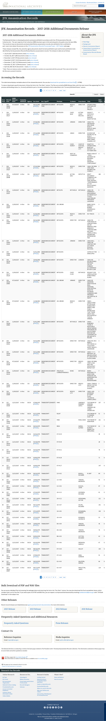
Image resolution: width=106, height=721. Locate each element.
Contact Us (101, 2)
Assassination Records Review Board (92, 53)
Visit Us (74, 12)
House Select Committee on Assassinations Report (91, 49)
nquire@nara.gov (13, 640)
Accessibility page (42, 658)
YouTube (56, 707)
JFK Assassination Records (27, 22)
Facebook (45, 707)
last (64, 90)
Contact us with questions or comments (11, 666)
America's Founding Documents (95, 12)
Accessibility (38, 714)
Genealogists (23, 677)
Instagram (50, 707)
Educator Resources (53, 12)
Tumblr (53, 707)
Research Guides (43, 674)
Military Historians (24, 679)
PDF (35, 106)
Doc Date (36, 101)
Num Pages (100, 100)
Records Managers (25, 685)
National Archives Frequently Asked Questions (41, 681)
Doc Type (45, 101)
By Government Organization (7, 682)
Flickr (61, 707)
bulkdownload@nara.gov (86, 592)
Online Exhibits (6, 696)
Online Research (8, 674)
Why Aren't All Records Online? (43, 691)
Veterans (22, 687)
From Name (82, 101)
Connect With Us (53, 705)
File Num (59, 101)
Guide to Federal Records (44, 684)
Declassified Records (42, 686)
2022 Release (61, 609)
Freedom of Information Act (58, 714)
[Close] (104, 705)
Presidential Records (8, 687)
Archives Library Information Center (7, 693)
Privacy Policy (46, 714)
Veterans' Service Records (32, 12)
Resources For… (25, 674)
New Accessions (58, 679)
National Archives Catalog (9, 685)
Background (86, 44)
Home (4, 22)
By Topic (5, 677)
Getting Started (41, 677)
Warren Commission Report (91, 46)
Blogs (59, 707)
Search (101, 6)
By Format (5, 679)
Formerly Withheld (23, 100)
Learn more (90, 718)
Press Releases (62, 623)
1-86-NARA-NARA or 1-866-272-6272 (53, 718)
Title (88, 101)
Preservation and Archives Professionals (27, 682)
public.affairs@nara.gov (67, 640)
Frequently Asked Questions (16, 623)
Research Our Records (10, 12)
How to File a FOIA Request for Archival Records (44, 694)
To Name (73, 101)
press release (30, 53)
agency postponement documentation (39, 605)
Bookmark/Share (92, 2)
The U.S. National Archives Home (22, 4)
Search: (72, 94)
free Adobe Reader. (21, 657)
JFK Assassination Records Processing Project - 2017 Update (46, 46)
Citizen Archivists (81, 2)
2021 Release (87, 609)
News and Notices (59, 677)
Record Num (8, 100)
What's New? (58, 674)
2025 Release (9, 609)
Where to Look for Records (44, 688)
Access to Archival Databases (7, 689)
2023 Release (35, 609)
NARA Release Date (14, 99)
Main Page (86, 42)
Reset (102, 94)
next (60, 90)
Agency (29, 101)
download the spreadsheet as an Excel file (62, 82)
